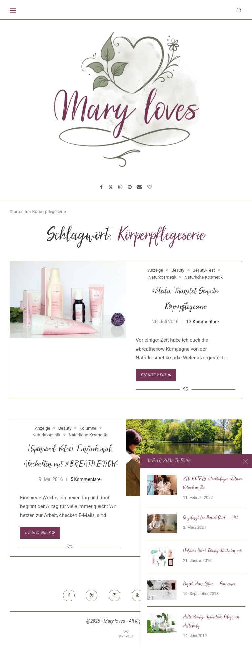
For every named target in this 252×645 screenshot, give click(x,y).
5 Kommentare (86, 479)
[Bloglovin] (149, 187)
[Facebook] (101, 187)
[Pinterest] (130, 187)
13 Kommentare (202, 321)
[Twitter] (110, 187)
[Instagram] (120, 187)
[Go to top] (126, 636)
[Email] (139, 187)
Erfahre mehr (156, 375)
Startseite (19, 211)
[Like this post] (185, 389)
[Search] (239, 9)
